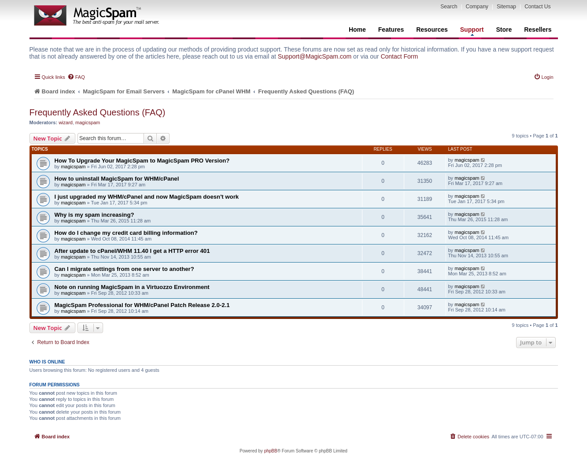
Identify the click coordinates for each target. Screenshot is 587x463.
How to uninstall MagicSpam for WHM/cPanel (117, 178)
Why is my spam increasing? (94, 214)
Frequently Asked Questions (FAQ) (98, 112)
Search (448, 7)
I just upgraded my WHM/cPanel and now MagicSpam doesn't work (147, 196)
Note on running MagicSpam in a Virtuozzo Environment (132, 287)
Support (472, 31)
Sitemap (506, 7)
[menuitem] (76, 77)
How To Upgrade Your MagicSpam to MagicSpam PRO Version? (142, 160)
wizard (66, 122)
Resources (432, 29)
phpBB (270, 450)
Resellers (537, 29)
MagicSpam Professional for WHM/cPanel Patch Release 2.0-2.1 (142, 305)
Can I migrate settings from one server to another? (124, 269)
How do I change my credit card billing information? (126, 233)
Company (477, 7)
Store (504, 29)
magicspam (87, 122)
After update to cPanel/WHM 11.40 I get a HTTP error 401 (132, 251)
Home (357, 29)
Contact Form (399, 56)
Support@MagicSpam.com (315, 56)
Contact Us (537, 7)
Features (391, 29)
